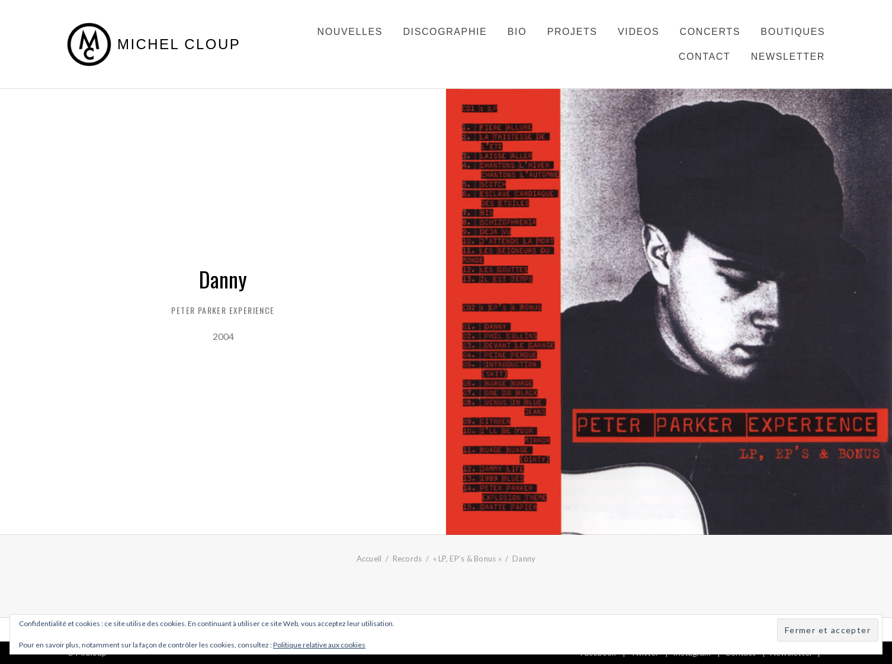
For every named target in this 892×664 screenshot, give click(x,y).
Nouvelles (350, 32)
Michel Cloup (178, 44)
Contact (704, 57)
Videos (638, 32)
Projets (572, 32)
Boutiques (793, 32)
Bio (517, 32)
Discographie (445, 32)
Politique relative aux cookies (319, 644)
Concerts (710, 32)
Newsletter (788, 57)
